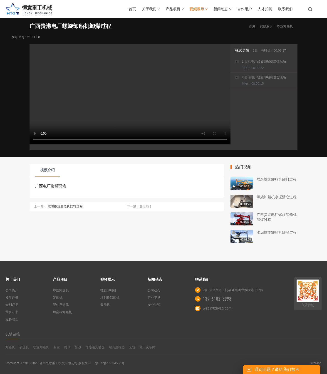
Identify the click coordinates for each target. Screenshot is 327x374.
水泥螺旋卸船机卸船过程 (277, 232)
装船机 (57, 297)
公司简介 (11, 290)
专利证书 (11, 305)
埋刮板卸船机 (62, 312)
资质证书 (11, 297)
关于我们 (151, 9)
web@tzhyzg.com (217, 308)
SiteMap (315, 363)
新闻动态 (222, 9)
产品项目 (175, 9)
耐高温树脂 (117, 347)
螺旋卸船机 (285, 26)
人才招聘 (265, 9)
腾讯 (67, 347)
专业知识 (154, 305)
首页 (132, 9)
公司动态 (154, 290)
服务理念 (11, 319)
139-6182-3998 (217, 299)
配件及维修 (61, 305)
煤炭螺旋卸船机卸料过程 (65, 206)
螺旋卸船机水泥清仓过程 (277, 197)
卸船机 (10, 347)
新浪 (78, 347)
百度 (56, 347)
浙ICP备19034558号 (109, 363)
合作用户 (244, 9)
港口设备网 (147, 347)
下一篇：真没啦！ (139, 206)
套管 (132, 347)
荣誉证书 (11, 312)
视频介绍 (47, 170)
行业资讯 (154, 297)
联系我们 (285, 9)
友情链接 (12, 334)
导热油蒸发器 (94, 347)
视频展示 (199, 9)
